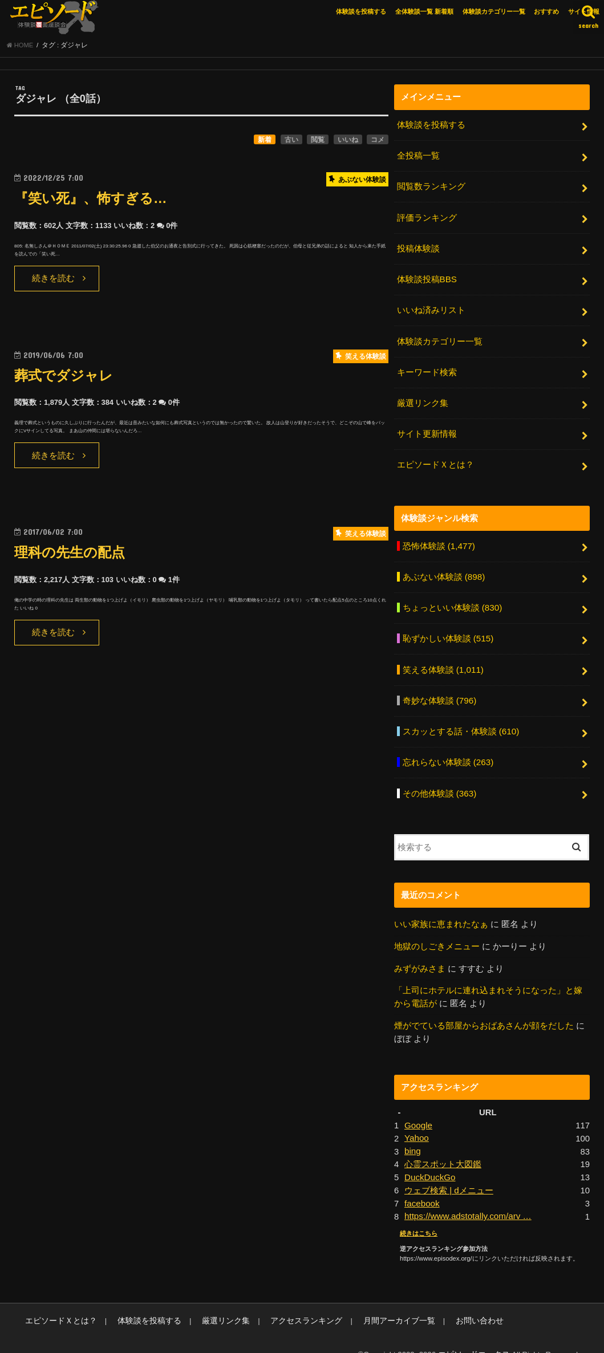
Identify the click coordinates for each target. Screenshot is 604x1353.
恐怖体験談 (438, 538)
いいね (348, 142)
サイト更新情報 (426, 428)
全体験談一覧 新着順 (424, 11)
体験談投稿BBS (426, 277)
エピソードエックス (476, 1335)
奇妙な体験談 (439, 689)
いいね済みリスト (430, 307)
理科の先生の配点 (71, 554)
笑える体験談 (442, 659)
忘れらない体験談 (447, 750)
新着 (264, 142)
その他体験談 (439, 780)
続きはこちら (418, 1215)
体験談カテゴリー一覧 (494, 11)
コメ (377, 142)
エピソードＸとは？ (434, 458)
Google (418, 1109)
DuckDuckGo (429, 1160)
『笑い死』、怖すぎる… (93, 200)
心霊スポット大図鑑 (442, 1147)
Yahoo (416, 1122)
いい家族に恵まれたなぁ (441, 910)
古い (291, 142)
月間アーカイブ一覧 (372, 1302)
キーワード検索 (426, 368)
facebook (421, 1185)
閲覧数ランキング (430, 187)
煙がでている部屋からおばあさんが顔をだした (484, 1010)
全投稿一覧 (417, 157)
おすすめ (546, 11)
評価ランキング (426, 217)
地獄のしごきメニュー (437, 932)
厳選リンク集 (422, 398)
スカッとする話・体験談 (460, 720)
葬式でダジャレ (65, 377)
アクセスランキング (286, 1302)
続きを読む (53, 280)
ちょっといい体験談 (451, 599)
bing (412, 1134)
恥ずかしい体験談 (447, 629)
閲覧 (318, 142)
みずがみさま (419, 954)
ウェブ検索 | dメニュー (448, 1172)
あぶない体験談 (443, 569)
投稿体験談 (417, 247)
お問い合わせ (447, 1302)
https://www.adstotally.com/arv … (466, 1198)
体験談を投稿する (361, 11)
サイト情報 (583, 11)
